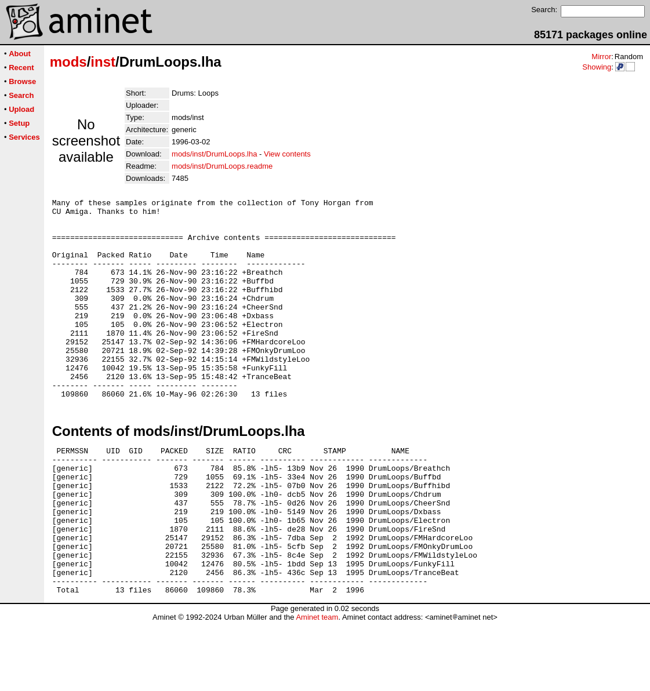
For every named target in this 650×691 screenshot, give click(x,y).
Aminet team (317, 686)
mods (68, 62)
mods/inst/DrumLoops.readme (222, 166)
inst (102, 62)
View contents (287, 154)
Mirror (601, 56)
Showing (596, 67)
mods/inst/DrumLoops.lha (214, 154)
